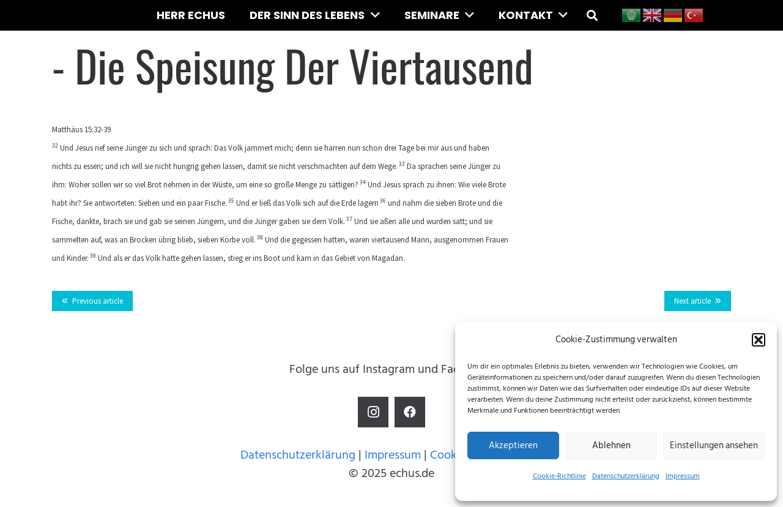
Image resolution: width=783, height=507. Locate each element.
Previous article (97, 301)
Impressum (683, 476)
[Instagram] (373, 412)
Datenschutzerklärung (625, 476)
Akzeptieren (513, 445)
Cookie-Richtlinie (559, 476)
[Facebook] (410, 412)
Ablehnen (611, 445)
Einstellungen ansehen (714, 445)
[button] (758, 340)
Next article (692, 301)
